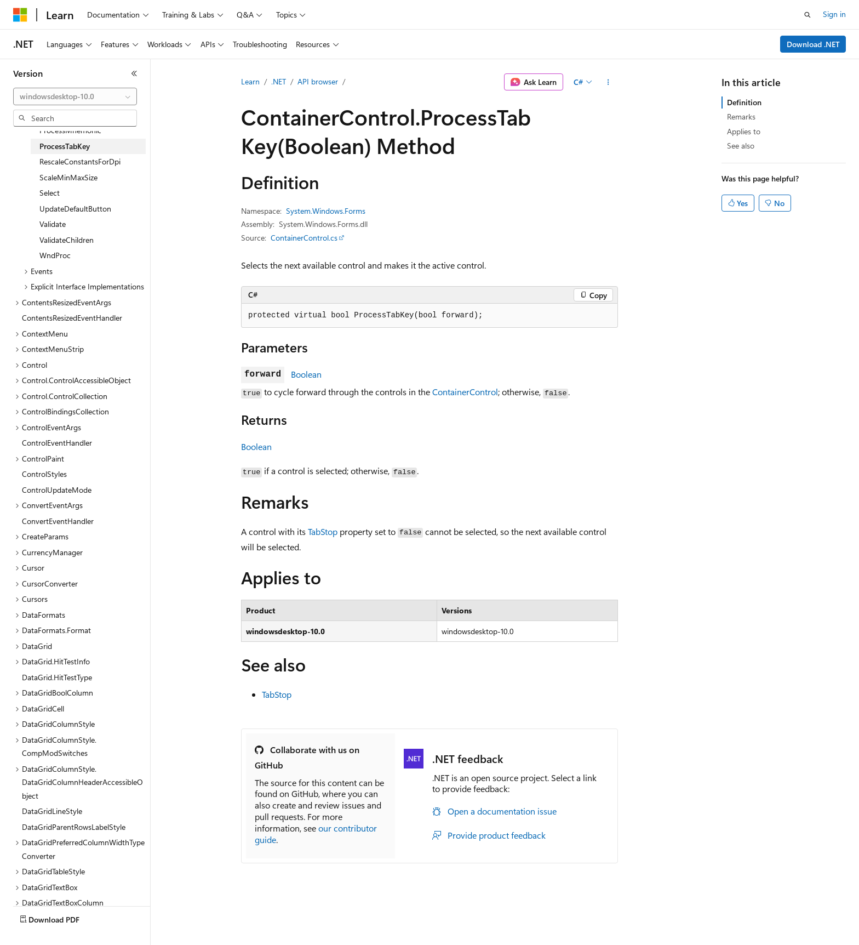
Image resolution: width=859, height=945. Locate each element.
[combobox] (75, 96)
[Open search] (807, 15)
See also (740, 145)
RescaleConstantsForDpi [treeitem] (80, 161)
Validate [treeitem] (52, 224)
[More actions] (608, 82)
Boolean (306, 374)
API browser (317, 81)
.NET (278, 81)
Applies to (743, 131)
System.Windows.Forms (325, 211)
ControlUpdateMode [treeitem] (56, 490)
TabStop (322, 531)
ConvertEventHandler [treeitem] (58, 521)
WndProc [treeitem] (55, 255)
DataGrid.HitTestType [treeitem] (57, 677)
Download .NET (813, 44)
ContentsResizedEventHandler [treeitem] (72, 317)
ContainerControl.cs (304, 237)
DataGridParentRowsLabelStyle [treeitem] (73, 827)
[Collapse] (134, 73)
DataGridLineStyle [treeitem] (52, 811)
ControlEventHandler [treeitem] (57, 442)
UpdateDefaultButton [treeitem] (75, 208)
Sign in (834, 14)
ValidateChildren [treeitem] (66, 240)
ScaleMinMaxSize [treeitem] (68, 177)
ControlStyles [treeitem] (44, 474)
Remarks (741, 116)
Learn (250, 81)
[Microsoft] (20, 15)
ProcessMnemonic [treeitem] (70, 130)
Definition (744, 102)
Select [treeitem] (49, 192)
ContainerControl (465, 391)
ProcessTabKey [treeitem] (64, 146)
